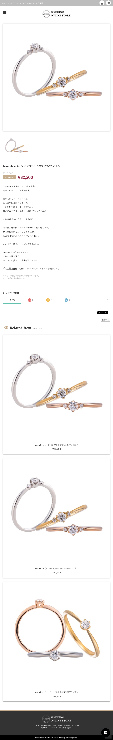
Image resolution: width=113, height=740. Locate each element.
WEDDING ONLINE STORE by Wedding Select (59, 737)
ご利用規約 (11, 268)
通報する (105, 320)
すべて (12, 300)
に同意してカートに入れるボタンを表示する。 (33, 268)
